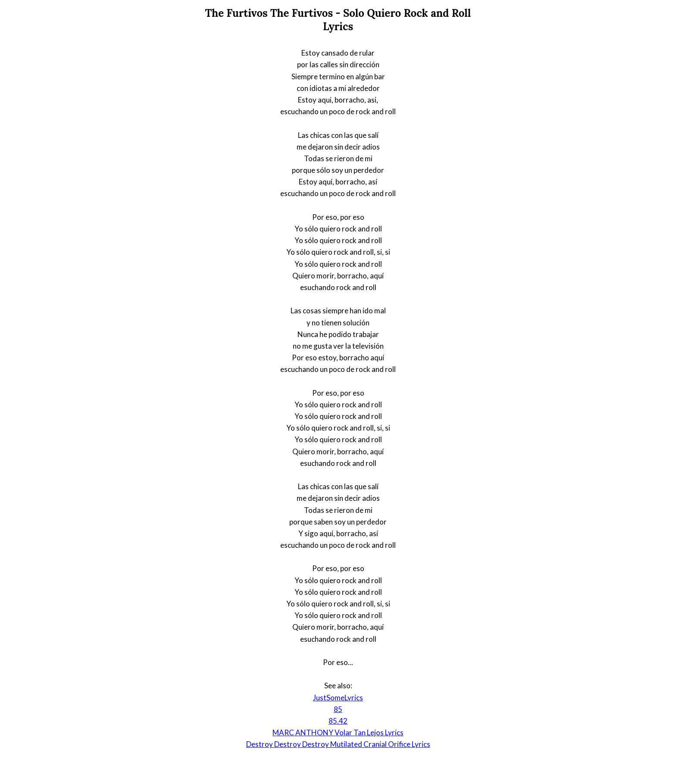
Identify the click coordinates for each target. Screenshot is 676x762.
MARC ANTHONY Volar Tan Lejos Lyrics (338, 732)
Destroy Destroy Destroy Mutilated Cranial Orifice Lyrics (338, 744)
